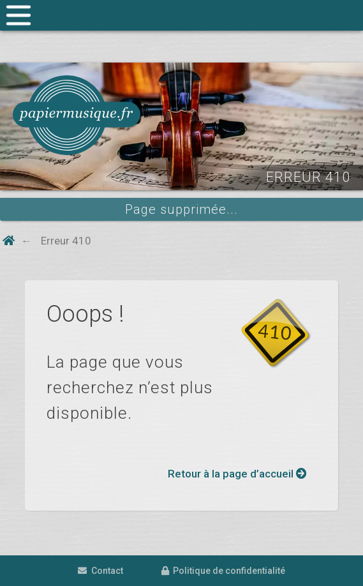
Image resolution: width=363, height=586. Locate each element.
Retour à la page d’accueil (237, 473)
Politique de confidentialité (223, 571)
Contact (100, 571)
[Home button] (9, 240)
